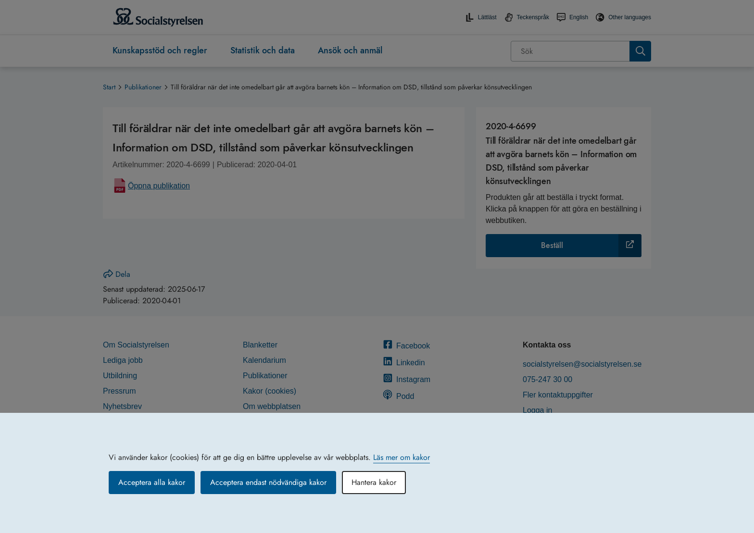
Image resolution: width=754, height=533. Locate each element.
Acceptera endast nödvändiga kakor (268, 482)
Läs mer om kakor (401, 457)
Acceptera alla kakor (151, 482)
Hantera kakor (374, 482)
